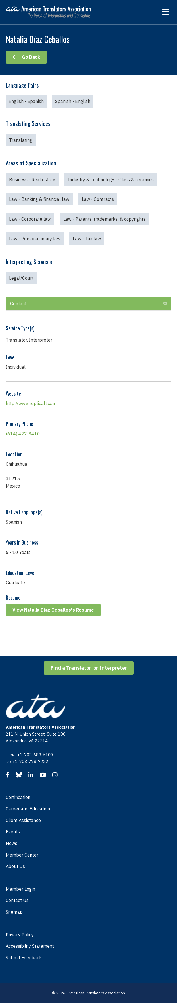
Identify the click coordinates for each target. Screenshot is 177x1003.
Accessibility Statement (30, 946)
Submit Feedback (24, 957)
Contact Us (17, 900)
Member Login (20, 889)
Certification (18, 797)
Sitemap (14, 912)
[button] (165, 303)
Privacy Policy (20, 934)
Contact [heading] (18, 303)
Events (13, 832)
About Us (15, 866)
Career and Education (28, 809)
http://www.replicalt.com (31, 403)
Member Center (22, 855)
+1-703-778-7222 (30, 761)
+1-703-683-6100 (35, 754)
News (11, 843)
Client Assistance (23, 820)
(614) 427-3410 (23, 434)
